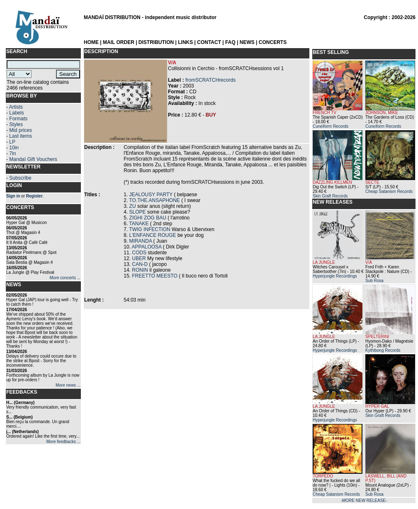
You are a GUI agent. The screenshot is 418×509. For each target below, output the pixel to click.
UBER (139, 258)
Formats (18, 119)
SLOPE (137, 212)
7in (12, 153)
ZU (132, 206)
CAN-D (140, 264)
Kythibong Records (383, 350)
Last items (20, 136)
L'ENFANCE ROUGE (152, 235)
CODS (139, 253)
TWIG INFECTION (149, 229)
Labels (16, 113)
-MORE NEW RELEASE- (364, 500)
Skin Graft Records (330, 196)
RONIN (140, 270)
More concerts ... (65, 277)
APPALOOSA (147, 247)
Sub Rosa (374, 280)
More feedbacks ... (63, 441)
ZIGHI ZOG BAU (147, 218)
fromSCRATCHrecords (210, 80)
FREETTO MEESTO (154, 276)
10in (14, 148)
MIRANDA (140, 241)
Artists (16, 107)
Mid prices (20, 130)
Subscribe (20, 178)
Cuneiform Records (330, 126)
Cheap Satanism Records (389, 191)
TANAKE (138, 223)
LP (12, 142)
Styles (16, 124)
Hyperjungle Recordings (335, 276)
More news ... (68, 385)
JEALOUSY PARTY (151, 194)
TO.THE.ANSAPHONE (154, 200)
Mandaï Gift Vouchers (33, 159)
